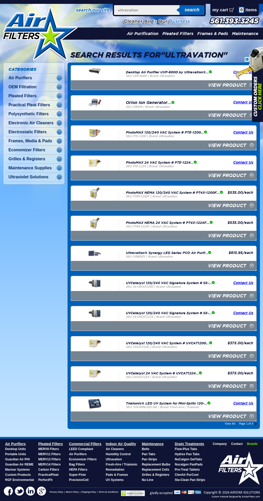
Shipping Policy (88, 492)
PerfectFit (45, 480)
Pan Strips (149, 459)
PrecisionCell (79, 480)
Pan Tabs (148, 454)
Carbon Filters (48, 469)
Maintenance (245, 33)
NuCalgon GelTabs (188, 459)
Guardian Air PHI (17, 459)
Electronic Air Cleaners (30, 123)
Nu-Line (147, 480)
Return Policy (72, 492)
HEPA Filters (78, 469)
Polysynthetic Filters (28, 114)
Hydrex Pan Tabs (187, 454)
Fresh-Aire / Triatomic (121, 464)
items (248, 10)
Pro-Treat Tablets (187, 469)
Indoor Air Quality (121, 444)
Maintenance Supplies (30, 168)
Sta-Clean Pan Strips (190, 480)
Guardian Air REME (19, 464)
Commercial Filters (85, 444)
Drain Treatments (189, 444)
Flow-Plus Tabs (186, 449)
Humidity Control (118, 454)
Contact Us (243, 132)
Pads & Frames (117, 475)
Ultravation (114, 459)
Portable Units (15, 454)
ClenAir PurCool (187, 475)
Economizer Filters (26, 150)
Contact (237, 444)
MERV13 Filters (49, 459)
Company (220, 444)
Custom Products (18, 475)
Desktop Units (15, 449)
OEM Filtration (22, 87)
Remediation (115, 469)
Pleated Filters (177, 33)
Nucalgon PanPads (189, 464)
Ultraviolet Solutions (28, 177)
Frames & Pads (212, 33)
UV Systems (115, 480)
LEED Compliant (81, 449)
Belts (145, 449)
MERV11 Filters (49, 454)
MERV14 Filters (49, 464)
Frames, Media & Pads (30, 141)
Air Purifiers (20, 78)
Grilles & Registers (26, 159)
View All (230, 423)
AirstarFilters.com (251, 496)
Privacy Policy (56, 492)
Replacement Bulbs (156, 464)
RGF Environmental (19, 480)
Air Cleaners (115, 449)
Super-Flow (77, 475)
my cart (220, 9)
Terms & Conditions (108, 492)
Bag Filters (77, 464)
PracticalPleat (48, 475)
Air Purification (142, 33)
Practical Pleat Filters (29, 105)
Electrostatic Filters (27, 132)
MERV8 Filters (48, 449)
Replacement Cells (155, 469)
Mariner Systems (17, 469)
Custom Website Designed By (227, 496)
